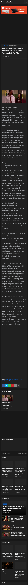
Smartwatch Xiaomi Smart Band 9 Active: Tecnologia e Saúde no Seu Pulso (20, 489)
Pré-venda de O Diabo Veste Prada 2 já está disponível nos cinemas (7, 555)
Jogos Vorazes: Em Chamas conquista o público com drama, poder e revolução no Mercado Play (19, 572)
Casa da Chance (13, 45)
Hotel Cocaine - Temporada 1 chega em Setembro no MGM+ (17, 526)
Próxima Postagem (22, 453)
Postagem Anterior (5, 453)
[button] (1, 2)
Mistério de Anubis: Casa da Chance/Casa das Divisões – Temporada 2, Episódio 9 (7, 405)
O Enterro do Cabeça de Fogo (7, 570)
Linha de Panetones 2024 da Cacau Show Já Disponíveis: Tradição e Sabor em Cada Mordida (17, 519)
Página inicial (5, 45)
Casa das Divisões (18, 379)
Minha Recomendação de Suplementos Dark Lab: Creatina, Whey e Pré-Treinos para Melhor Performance (7, 471)
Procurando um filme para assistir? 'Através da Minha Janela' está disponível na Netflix (18, 534)
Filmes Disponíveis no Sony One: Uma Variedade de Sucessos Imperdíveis (13, 509)
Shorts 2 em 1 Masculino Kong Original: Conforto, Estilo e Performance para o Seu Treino (7, 489)
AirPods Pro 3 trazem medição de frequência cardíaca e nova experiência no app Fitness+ (20, 471)
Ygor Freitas (8, 2)
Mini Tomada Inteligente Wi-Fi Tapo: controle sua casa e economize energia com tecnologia (20, 556)
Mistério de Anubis (6, 380)
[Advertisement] (14, 28)
